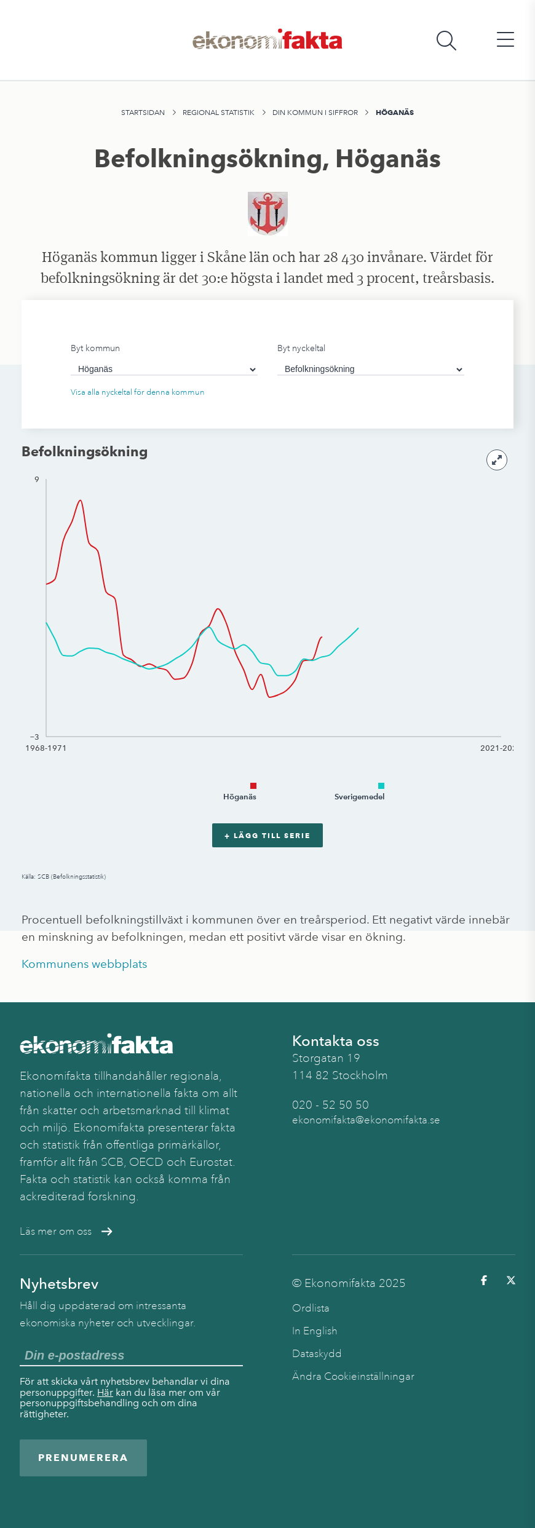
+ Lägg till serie (267, 835)
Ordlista (311, 1308)
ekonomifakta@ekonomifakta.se (366, 1120)
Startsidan (143, 112)
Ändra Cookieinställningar (353, 1376)
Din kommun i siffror (315, 112)
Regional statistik (219, 112)
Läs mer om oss (66, 1231)
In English (315, 1330)
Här (105, 1392)
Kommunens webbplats (84, 964)
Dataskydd (317, 1353)
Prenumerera (83, 1457)
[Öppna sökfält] (446, 40)
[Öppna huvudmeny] (505, 40)
